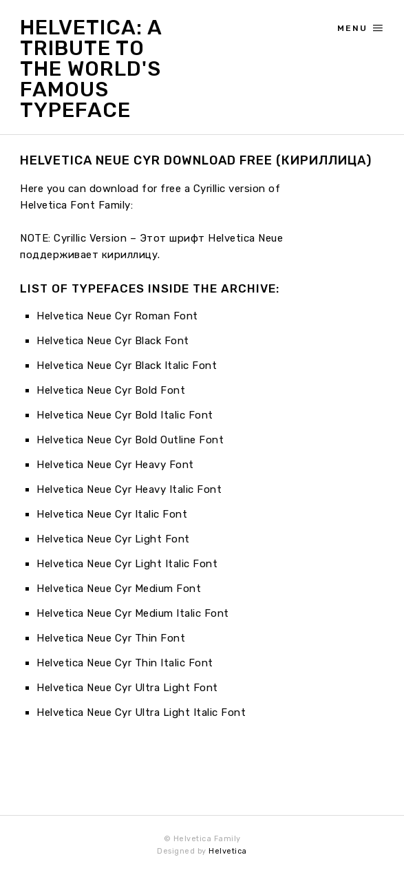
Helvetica (228, 851)
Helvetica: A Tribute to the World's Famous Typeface (91, 68)
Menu (360, 28)
